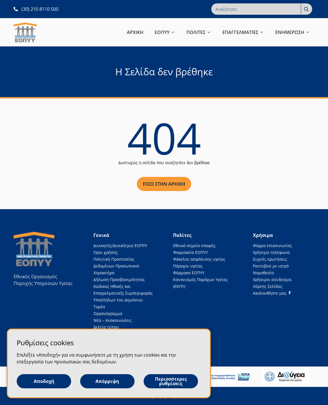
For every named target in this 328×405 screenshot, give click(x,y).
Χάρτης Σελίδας (267, 286)
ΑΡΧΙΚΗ (135, 32)
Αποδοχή (44, 381)
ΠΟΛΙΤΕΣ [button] (198, 32)
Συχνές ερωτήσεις (270, 259)
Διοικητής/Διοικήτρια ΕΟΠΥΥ (120, 245)
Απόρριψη (107, 381)
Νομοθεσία (263, 272)
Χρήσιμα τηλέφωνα (271, 252)
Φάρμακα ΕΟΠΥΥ (189, 272)
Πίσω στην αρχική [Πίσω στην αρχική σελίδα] (164, 184)
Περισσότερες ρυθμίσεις (171, 381)
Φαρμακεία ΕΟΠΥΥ (190, 252)
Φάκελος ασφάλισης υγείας (199, 259)
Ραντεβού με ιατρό (271, 266)
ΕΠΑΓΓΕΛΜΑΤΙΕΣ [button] (243, 32)
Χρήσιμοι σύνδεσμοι (272, 279)
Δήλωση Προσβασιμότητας (119, 279)
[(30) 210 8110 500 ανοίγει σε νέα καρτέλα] (36, 9)
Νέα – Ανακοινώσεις (112, 320)
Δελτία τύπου (106, 327)
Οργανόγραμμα (107, 313)
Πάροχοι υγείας (188, 266)
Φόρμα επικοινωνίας (272, 245)
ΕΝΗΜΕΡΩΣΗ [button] (292, 32)
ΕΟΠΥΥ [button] (165, 32)
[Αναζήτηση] (306, 9)
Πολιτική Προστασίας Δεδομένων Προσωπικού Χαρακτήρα (116, 265)
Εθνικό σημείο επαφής (194, 245)
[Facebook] (272, 293)
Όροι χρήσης (105, 252)
